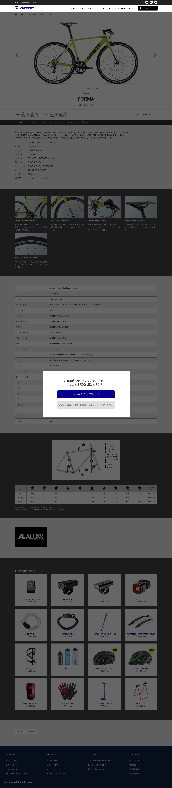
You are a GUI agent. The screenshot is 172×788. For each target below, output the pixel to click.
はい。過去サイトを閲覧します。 (86, 394)
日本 (35, 3)
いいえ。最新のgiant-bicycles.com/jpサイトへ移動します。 (86, 405)
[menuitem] (17, 2)
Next (155, 55)
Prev (17, 55)
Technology (104, 8)
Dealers (91, 8)
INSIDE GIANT (120, 8)
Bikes (73, 8)
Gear (82, 8)
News (131, 8)
